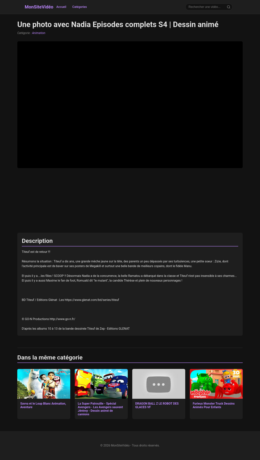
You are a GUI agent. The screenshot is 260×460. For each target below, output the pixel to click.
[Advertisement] (130, 200)
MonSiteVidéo (39, 7)
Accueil (61, 7)
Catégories (79, 7)
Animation (38, 33)
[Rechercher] (228, 7)
